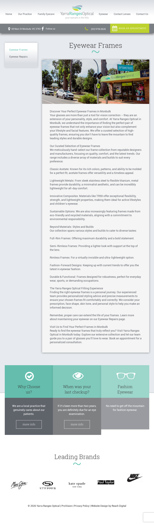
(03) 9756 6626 (95, 29)
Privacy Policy (81, 505)
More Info (29, 424)
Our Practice (25, 14)
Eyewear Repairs (18, 56)
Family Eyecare (46, 14)
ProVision (66, 505)
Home (9, 14)
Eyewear (103, 14)
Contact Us (142, 14)
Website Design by (101, 505)
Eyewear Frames (18, 49)
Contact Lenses (122, 14)
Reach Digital (119, 505)
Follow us (48, 29)
